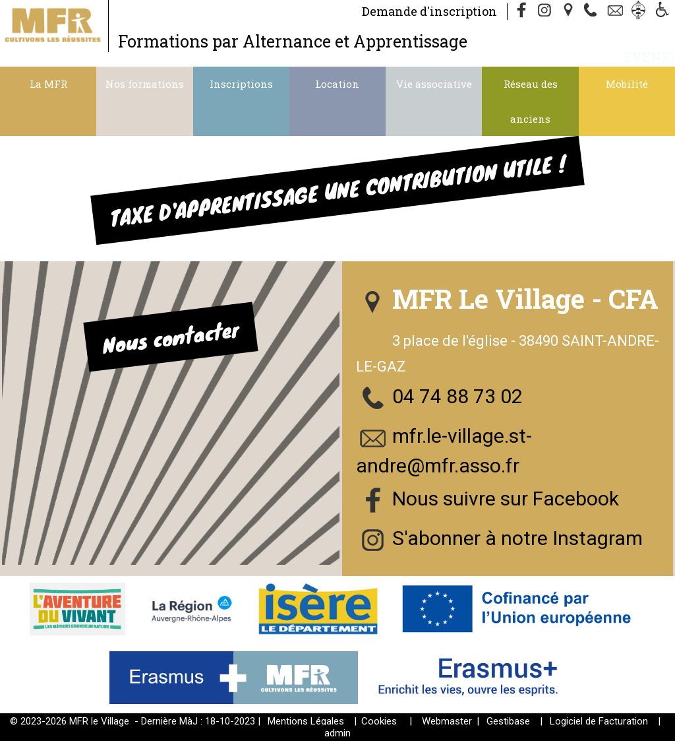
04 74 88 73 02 (457, 396)
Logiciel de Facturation (599, 721)
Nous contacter (171, 336)
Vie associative (434, 83)
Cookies (379, 721)
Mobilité (627, 83)
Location (337, 83)
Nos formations (144, 83)
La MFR (48, 83)
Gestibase (508, 721)
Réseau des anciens (531, 101)
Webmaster (447, 721)
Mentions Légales (306, 721)
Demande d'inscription (429, 11)
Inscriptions (241, 83)
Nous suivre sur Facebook (505, 498)
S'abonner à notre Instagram (517, 538)
